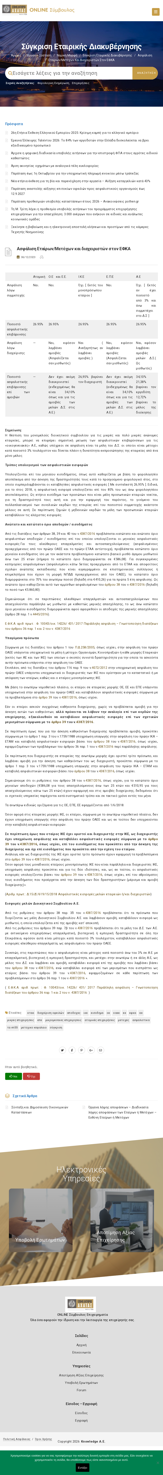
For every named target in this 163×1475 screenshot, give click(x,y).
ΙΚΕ (86, 1012)
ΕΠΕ (39, 1020)
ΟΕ (108, 1012)
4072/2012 (99, 668)
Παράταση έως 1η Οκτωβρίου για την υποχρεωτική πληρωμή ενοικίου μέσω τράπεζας (75, 173)
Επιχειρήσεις (80, 83)
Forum (81, 1390)
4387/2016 (87, 534)
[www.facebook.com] (72, 1050)
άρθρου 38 (112, 585)
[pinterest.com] (81, 1050)
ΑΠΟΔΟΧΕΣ (73, 1012)
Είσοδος (81, 1413)
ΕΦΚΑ (132, 1012)
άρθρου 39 (69, 875)
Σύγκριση (56, 1027)
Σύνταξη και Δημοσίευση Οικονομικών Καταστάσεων (39, 1109)
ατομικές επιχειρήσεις (100, 1020)
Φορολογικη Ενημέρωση (53, 83)
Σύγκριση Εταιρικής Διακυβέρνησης (107, 55)
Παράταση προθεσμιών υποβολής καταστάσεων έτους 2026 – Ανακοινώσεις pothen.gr (75, 201)
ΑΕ (141, 1012)
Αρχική (16, 55)
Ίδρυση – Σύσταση (39, 55)
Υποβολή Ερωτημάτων (81, 1383)
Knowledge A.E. (93, 1441)
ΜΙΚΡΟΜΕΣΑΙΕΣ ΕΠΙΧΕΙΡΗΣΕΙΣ (63, 1020)
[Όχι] (158, 1465)
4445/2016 (40, 614)
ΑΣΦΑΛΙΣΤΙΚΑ (141, 1020)
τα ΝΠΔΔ (12, 1027)
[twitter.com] (62, 1050)
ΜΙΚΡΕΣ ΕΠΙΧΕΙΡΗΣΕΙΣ (20, 1020)
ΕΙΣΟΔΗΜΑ (97, 1012)
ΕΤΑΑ (30, 1012)
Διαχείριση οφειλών (50, 1012)
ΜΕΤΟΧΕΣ (123, 1020)
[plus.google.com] (91, 1050)
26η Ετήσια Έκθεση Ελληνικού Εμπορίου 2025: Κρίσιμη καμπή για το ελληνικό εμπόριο (75, 133)
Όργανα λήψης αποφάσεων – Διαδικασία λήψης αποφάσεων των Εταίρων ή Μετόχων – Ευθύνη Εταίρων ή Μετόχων (123, 1112)
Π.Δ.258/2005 (85, 647)
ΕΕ (124, 1012)
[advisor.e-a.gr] (100, 1050)
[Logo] (81, 1306)
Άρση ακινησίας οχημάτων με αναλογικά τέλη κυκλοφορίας (55, 166)
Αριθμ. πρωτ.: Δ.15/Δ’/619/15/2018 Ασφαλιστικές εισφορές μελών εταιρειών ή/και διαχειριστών (78, 894)
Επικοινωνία (81, 1352)
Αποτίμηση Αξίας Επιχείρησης (81, 1375)
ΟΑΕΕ (116, 1012)
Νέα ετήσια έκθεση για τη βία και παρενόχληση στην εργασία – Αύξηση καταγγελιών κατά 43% (80, 181)
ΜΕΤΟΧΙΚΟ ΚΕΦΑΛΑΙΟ (34, 1027)
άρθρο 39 (45, 697)
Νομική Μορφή (67, 55)
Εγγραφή (81, 1420)
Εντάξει (82, 1467)
